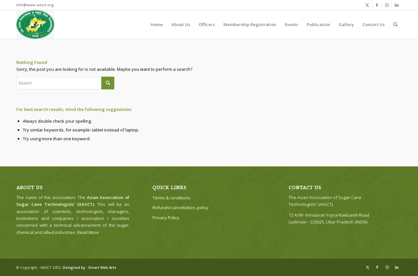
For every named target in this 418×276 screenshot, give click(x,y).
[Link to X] (367, 5)
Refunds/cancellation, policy (180, 207)
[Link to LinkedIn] (397, 5)
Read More (88, 232)
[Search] (395, 24)
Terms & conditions (171, 198)
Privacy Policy (166, 218)
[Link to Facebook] (377, 5)
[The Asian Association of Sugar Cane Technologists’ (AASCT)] (35, 24)
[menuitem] (156, 24)
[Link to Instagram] (387, 5)
